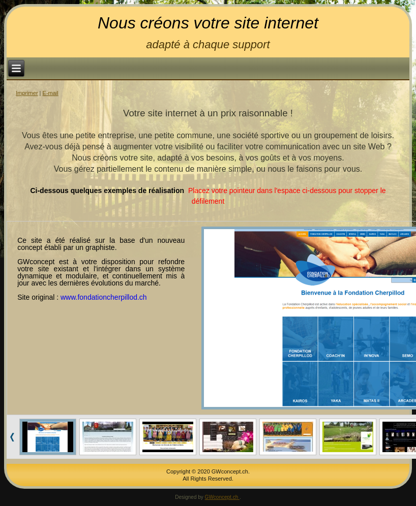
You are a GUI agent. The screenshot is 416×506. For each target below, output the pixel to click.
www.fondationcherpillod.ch (104, 297)
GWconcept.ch (222, 497)
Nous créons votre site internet (208, 23)
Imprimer (27, 93)
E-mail (50, 93)
